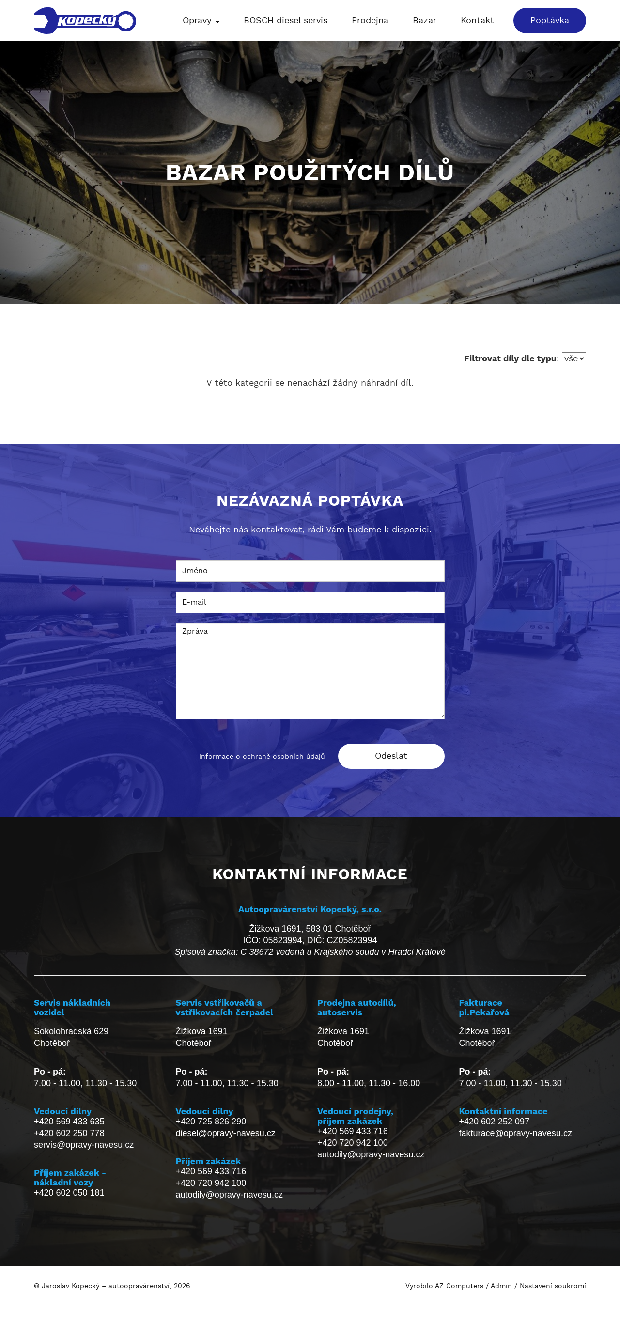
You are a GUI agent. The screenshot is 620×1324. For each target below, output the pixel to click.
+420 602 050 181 (69, 1193)
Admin (501, 1286)
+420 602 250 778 (69, 1133)
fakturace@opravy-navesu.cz (515, 1133)
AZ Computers (459, 1286)
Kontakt (477, 20)
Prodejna (370, 20)
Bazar (424, 20)
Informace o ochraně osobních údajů (262, 756)
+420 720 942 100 (211, 1183)
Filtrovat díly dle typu (510, 358)
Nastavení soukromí (553, 1286)
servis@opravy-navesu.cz (84, 1145)
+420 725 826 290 (211, 1121)
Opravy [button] (201, 20)
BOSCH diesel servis (285, 20)
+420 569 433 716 (211, 1171)
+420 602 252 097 (494, 1121)
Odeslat (391, 756)
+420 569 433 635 (69, 1121)
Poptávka (549, 20)
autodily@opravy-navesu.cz (229, 1194)
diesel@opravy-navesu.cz (226, 1133)
